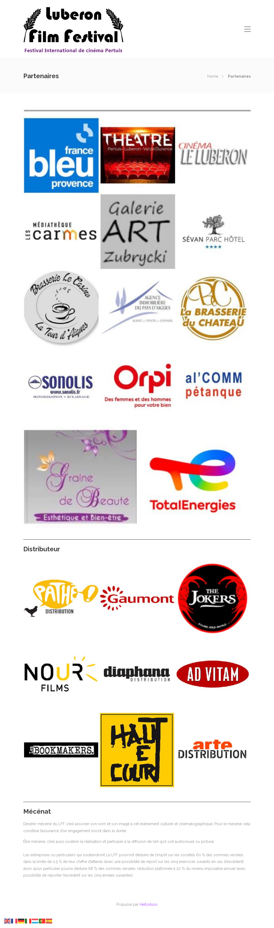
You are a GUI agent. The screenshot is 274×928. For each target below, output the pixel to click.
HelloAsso (149, 904)
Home (212, 76)
